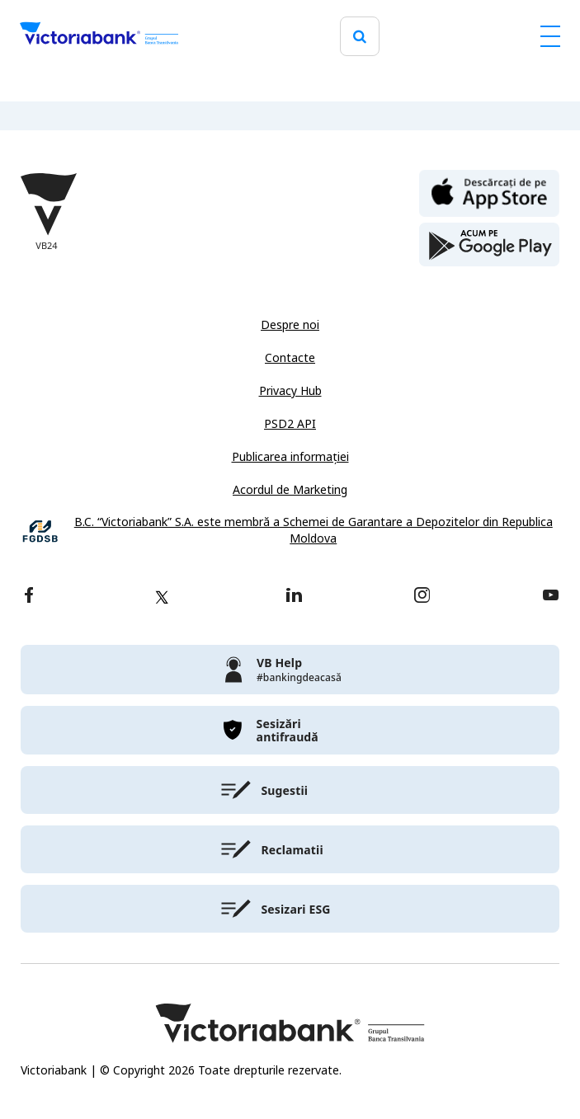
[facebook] (29, 596)
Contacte (290, 358)
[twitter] (161, 597)
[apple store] (489, 192)
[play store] (489, 245)
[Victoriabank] (99, 36)
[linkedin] (294, 596)
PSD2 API (290, 424)
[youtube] (550, 596)
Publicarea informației (290, 457)
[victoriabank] (290, 669)
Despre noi (290, 325)
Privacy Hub (290, 391)
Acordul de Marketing (290, 490)
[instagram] (421, 596)
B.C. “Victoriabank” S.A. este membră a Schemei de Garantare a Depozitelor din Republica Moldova (313, 531)
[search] (359, 36)
